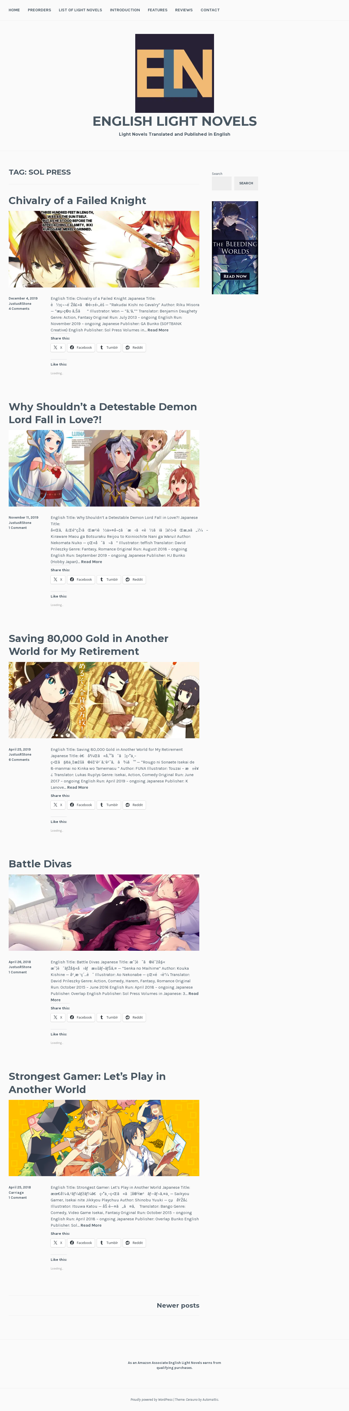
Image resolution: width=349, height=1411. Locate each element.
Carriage (16, 1193)
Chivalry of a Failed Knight (77, 200)
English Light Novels (174, 121)
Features (158, 9)
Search (217, 174)
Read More (158, 330)
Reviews (184, 9)
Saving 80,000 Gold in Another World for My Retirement (88, 645)
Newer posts (178, 1305)
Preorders (39, 9)
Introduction (125, 9)
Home (14, 9)
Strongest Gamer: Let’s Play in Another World (87, 1082)
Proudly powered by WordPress (152, 1400)
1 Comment (18, 528)
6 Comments (19, 760)
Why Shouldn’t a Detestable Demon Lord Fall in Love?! (103, 413)
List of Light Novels (80, 9)
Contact (210, 9)
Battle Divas (40, 864)
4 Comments (19, 309)
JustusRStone (20, 304)
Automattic (210, 1400)
